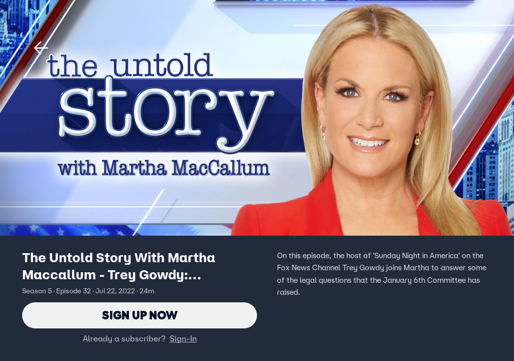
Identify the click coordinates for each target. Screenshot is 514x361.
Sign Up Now (140, 315)
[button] (41, 48)
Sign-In (183, 338)
